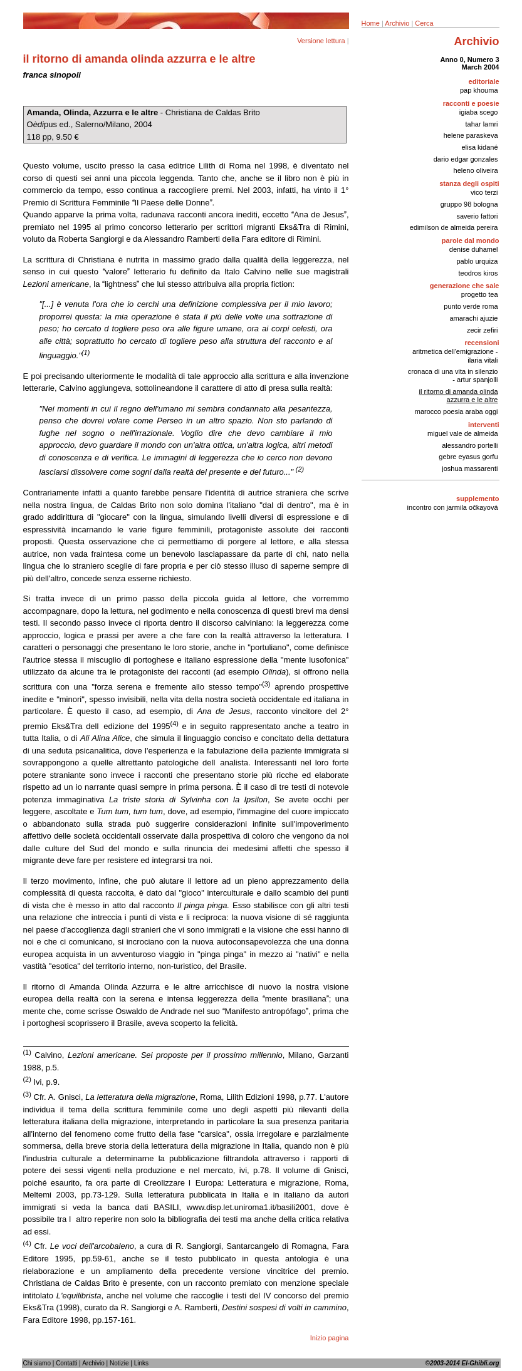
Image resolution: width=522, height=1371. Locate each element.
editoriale (484, 81)
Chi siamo (37, 1363)
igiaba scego (478, 112)
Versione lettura (321, 40)
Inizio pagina (329, 1338)
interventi (483, 424)
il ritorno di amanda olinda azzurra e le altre (458, 395)
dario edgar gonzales (466, 159)
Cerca (424, 23)
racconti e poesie (471, 103)
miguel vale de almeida (462, 433)
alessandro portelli (470, 445)
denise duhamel (473, 249)
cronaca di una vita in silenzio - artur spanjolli (453, 375)
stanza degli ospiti (469, 183)
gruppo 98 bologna (469, 204)
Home (371, 23)
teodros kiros (478, 273)
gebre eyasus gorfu (468, 456)
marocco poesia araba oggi (456, 411)
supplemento (477, 498)
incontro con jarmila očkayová (452, 507)
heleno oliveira (476, 170)
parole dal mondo (470, 240)
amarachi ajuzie (473, 318)
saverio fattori (477, 216)
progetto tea (479, 294)
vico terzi (484, 192)
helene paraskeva (471, 135)
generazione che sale (464, 285)
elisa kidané (479, 147)
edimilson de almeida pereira (454, 227)
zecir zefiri (482, 330)
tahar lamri (482, 124)
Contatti (66, 1363)
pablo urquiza (477, 261)
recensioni (481, 342)
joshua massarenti (470, 468)
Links (141, 1363)
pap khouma (479, 90)
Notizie (119, 1363)
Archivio (397, 23)
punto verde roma (471, 306)
